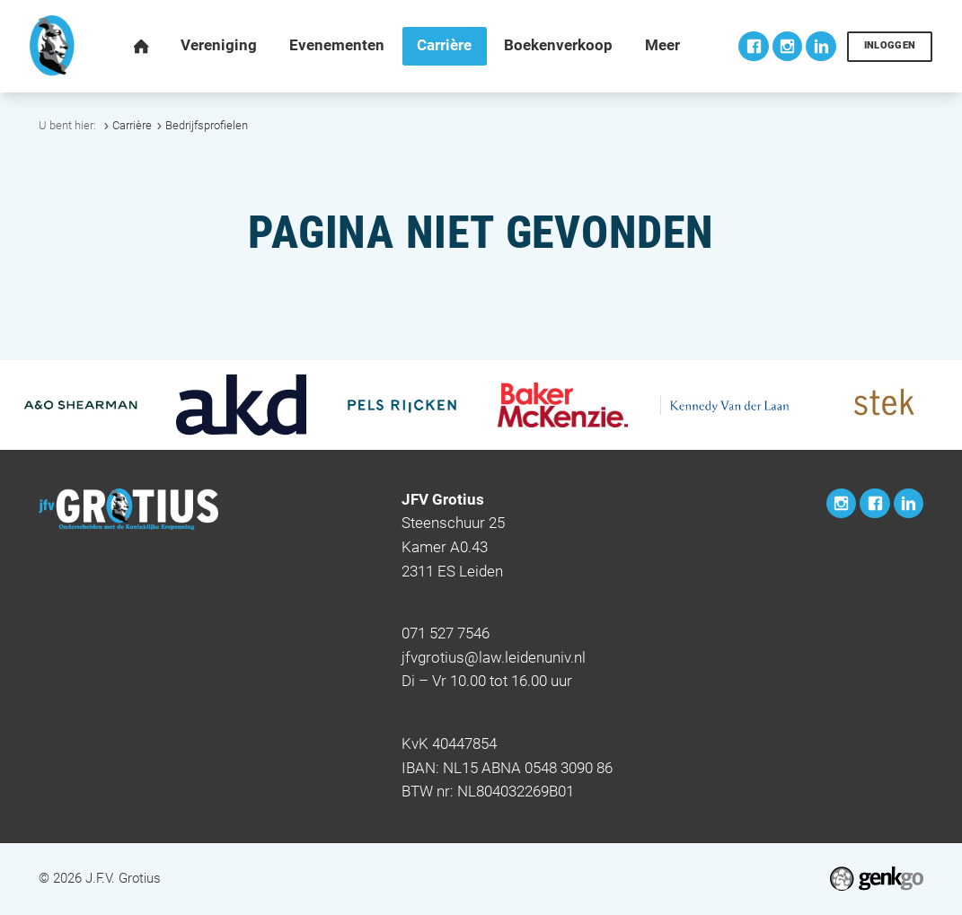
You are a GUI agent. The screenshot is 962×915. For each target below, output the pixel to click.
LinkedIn (820, 46)
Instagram (787, 46)
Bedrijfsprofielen (206, 125)
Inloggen (890, 45)
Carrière (132, 125)
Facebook (753, 46)
